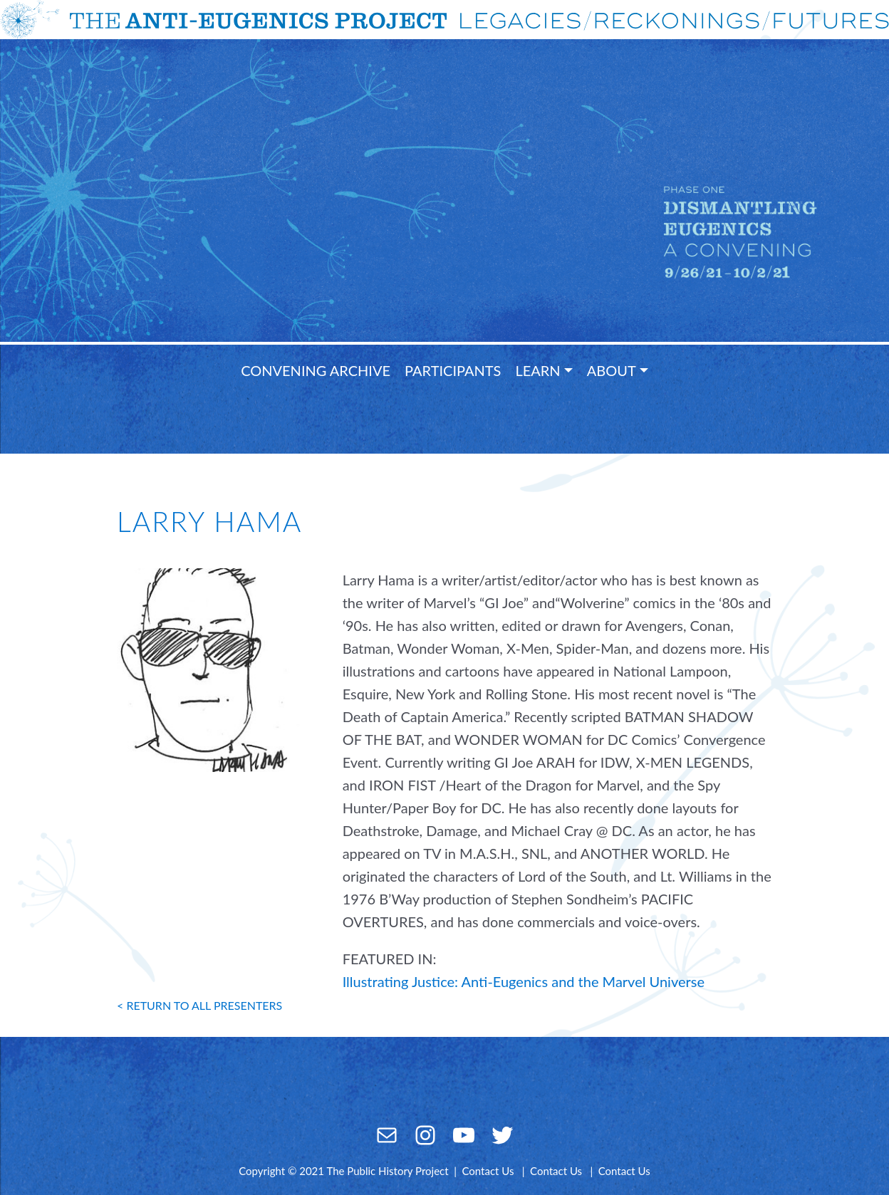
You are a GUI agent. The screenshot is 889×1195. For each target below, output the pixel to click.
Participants (453, 370)
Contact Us (488, 1170)
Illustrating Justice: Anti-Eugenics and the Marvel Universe (524, 981)
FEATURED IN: (390, 958)
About (611, 370)
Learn (537, 370)
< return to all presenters (199, 1005)
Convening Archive (315, 370)
